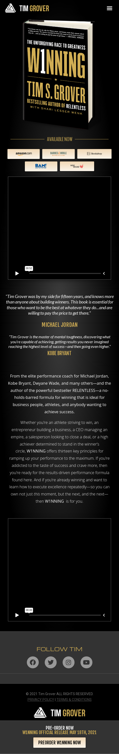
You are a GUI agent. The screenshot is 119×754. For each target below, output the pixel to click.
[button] (109, 8)
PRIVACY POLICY (41, 700)
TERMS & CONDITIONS (74, 700)
